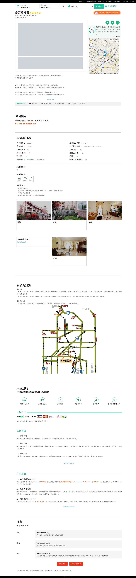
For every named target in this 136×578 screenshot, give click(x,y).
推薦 (82, 103)
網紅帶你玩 (116, 1)
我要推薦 (62, 564)
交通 (60, 103)
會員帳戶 (132, 1)
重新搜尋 (99, 6)
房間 (33, 103)
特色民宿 (100, 1)
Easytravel (70, 576)
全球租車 (108, 1)
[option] (34, 210)
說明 (72, 103)
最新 (21, 103)
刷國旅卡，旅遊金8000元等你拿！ (107, 12)
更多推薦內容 (76, 564)
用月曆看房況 (111, 6)
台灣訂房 (80, 1)
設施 (46, 103)
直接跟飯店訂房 (90, 1)
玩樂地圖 (124, 1)
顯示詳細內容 (21, 242)
